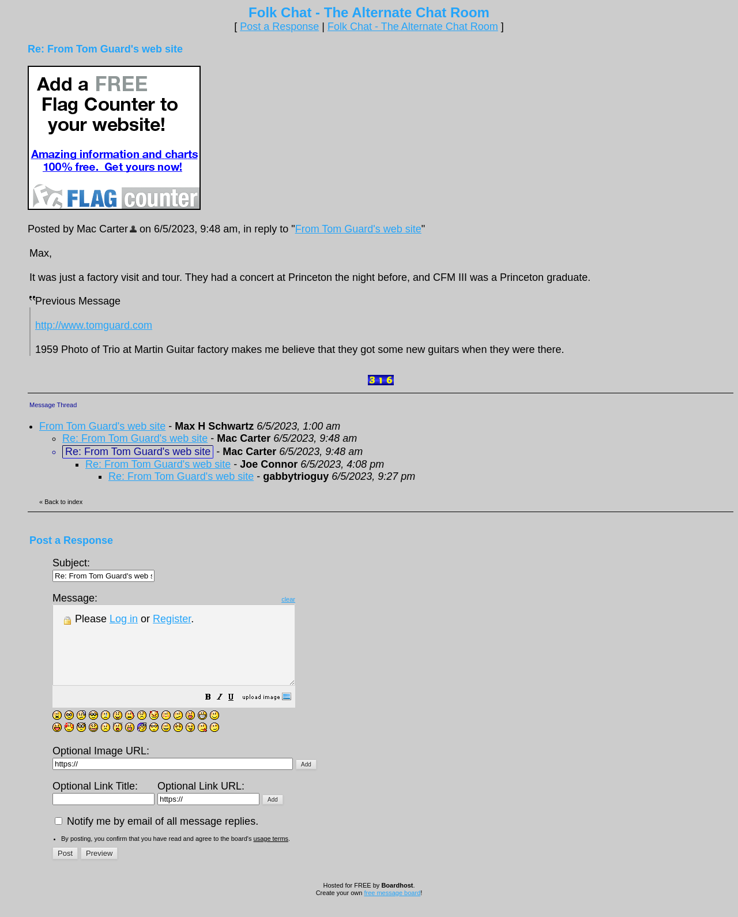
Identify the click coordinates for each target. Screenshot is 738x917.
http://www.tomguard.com (93, 325)
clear (317, 599)
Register (172, 619)
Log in (124, 619)
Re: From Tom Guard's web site (135, 438)
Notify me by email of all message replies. (156, 837)
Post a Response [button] (279, 26)
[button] (237, 713)
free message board (392, 908)
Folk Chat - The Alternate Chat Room (412, 26)
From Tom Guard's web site (358, 229)
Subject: (103, 569)
